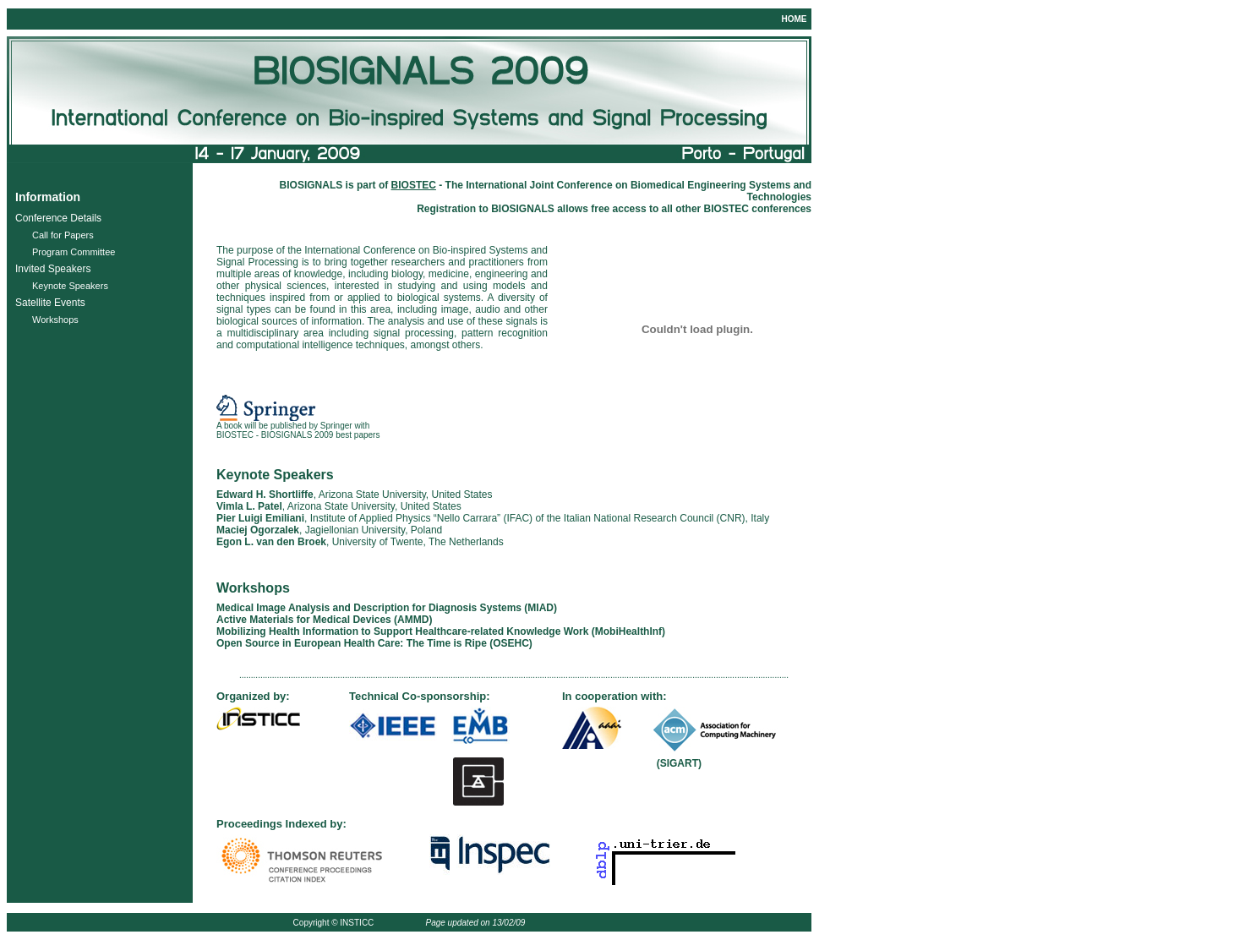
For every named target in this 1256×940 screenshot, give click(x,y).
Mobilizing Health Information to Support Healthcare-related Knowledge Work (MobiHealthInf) (440, 631)
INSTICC (357, 922)
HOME (793, 19)
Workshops (55, 319)
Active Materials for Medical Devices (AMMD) (324, 620)
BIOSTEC (726, 209)
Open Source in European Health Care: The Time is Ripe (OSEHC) (374, 643)
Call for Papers (63, 235)
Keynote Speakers (70, 286)
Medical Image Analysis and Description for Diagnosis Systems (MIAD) (386, 608)
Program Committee (73, 252)
